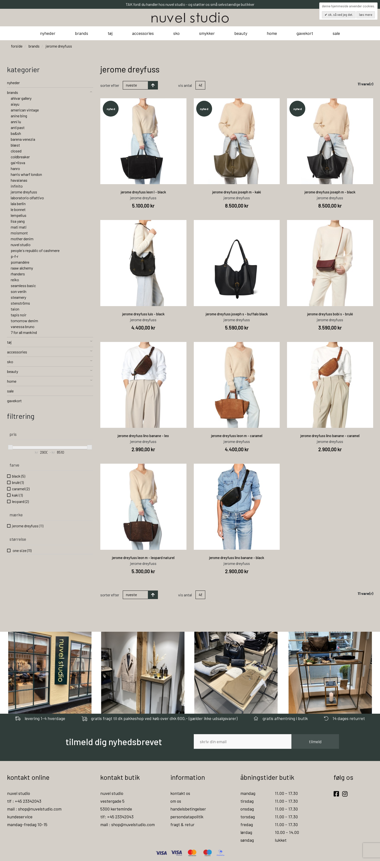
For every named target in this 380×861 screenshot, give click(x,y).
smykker (207, 33)
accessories (143, 33)
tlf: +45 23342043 (117, 816)
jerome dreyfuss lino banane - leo (143, 435)
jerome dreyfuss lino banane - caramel (329, 435)
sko (176, 33)
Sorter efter (109, 85)
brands (81, 33)
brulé (18, 482)
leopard (20, 501)
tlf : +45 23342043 (24, 801)
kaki (17, 495)
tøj (110, 33)
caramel (21, 488)
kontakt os (180, 793)
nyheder (47, 33)
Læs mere (365, 15)
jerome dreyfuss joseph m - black (330, 192)
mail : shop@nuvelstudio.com (34, 808)
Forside (16, 46)
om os (175, 801)
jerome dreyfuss (27, 525)
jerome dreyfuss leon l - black (143, 192)
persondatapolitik (186, 816)
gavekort (305, 33)
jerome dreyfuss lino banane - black (236, 557)
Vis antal (185, 85)
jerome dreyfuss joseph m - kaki (236, 192)
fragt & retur (182, 824)
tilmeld (315, 741)
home (272, 33)
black (18, 476)
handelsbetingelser (188, 808)
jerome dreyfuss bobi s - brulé (330, 314)
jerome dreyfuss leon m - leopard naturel (143, 557)
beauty (240, 33)
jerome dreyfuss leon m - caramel (236, 435)
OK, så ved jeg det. (340, 15)
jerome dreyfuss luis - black (143, 314)
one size (21, 550)
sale (336, 33)
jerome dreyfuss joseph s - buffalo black (237, 314)
